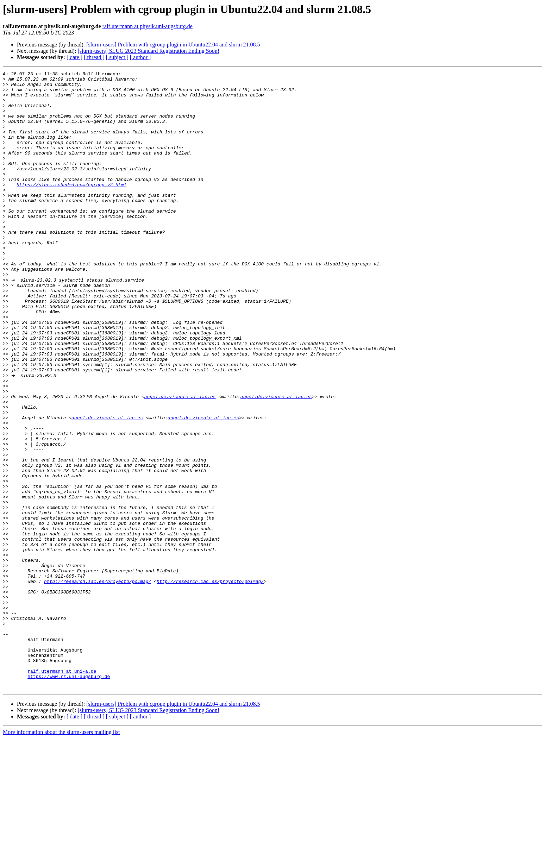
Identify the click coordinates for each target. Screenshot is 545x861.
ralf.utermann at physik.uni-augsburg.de (147, 26)
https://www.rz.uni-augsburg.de (68, 797)
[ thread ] (94, 57)
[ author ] (140, 57)
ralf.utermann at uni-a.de (61, 790)
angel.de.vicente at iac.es (181, 461)
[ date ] (74, 57)
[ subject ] (117, 57)
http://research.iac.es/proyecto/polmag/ (97, 683)
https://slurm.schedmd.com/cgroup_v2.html (71, 208)
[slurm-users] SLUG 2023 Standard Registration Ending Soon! (148, 51)
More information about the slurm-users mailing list (61, 855)
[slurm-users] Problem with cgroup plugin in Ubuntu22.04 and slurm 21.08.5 (173, 45)
